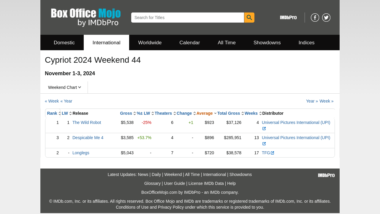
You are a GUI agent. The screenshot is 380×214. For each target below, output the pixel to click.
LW (65, 113)
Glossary (152, 183)
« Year (66, 101)
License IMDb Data (206, 183)
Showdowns (267, 42)
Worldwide (150, 42)
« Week (52, 101)
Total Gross (228, 113)
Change (184, 113)
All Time (227, 42)
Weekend (173, 174)
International (107, 42)
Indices (307, 42)
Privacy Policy (171, 207)
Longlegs (80, 152)
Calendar (190, 42)
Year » (312, 101)
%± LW (143, 113)
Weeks (251, 113)
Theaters (163, 113)
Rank (52, 113)
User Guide (174, 183)
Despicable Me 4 (87, 137)
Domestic (64, 42)
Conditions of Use (132, 207)
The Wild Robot (86, 122)
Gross (126, 113)
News (143, 174)
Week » (326, 101)
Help (231, 183)
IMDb (215, 192)
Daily (156, 174)
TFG (268, 152)
